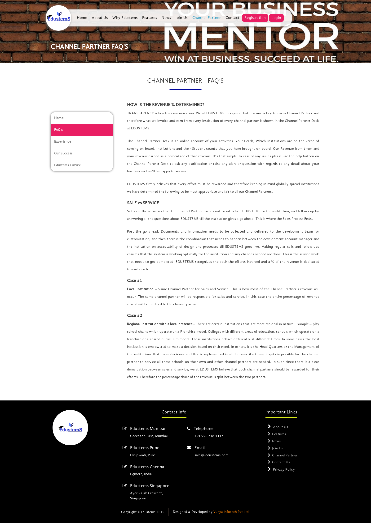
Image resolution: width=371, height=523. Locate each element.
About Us (100, 18)
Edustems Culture (67, 165)
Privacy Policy (284, 470)
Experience (62, 141)
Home (82, 18)
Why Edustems (124, 18)
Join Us (182, 18)
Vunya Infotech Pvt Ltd (231, 512)
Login (276, 18)
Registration (255, 18)
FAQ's (58, 130)
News (166, 18)
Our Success (63, 153)
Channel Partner (206, 18)
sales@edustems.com (211, 455)
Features (149, 18)
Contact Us (281, 462)
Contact (232, 18)
